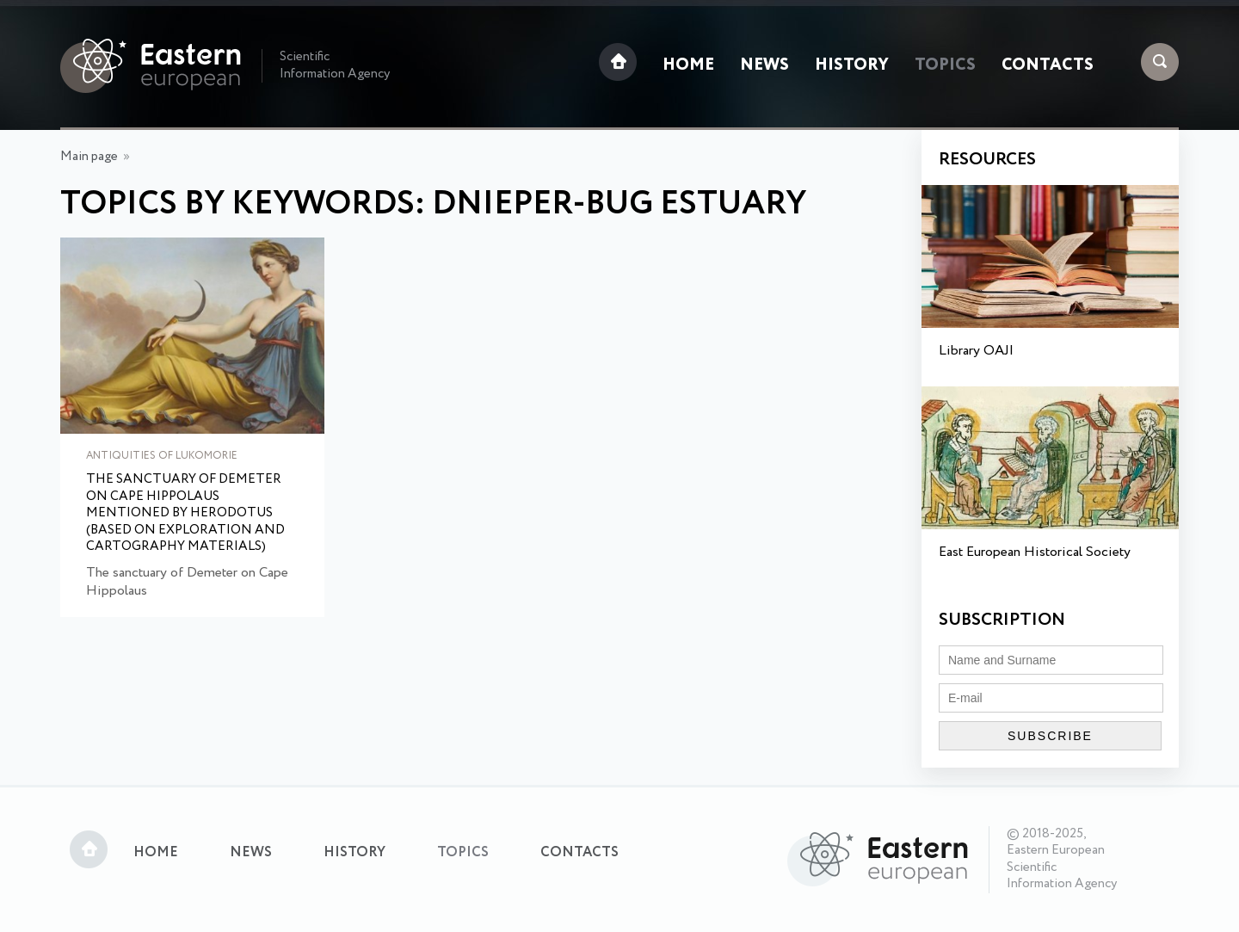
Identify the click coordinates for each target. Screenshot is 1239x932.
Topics (945, 65)
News (764, 65)
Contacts (1048, 65)
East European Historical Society (1035, 552)
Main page (89, 156)
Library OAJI (976, 351)
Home (688, 65)
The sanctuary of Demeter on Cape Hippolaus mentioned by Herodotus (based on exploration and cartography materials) (185, 514)
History (852, 65)
